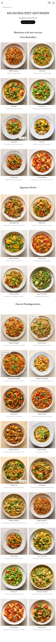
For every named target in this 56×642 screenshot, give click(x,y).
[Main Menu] (2, 3)
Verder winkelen (28, 22)
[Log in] (49, 3)
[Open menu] (53, 3)
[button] (28, 3)
